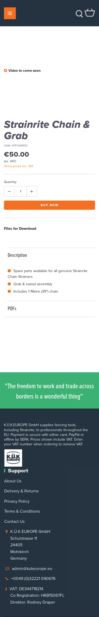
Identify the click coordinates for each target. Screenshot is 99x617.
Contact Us (14, 521)
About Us (12, 481)
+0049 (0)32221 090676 (33, 578)
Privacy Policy (17, 501)
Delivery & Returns (21, 491)
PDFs (49, 308)
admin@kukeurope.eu (32, 568)
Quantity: (10, 182)
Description (49, 255)
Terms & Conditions (22, 511)
